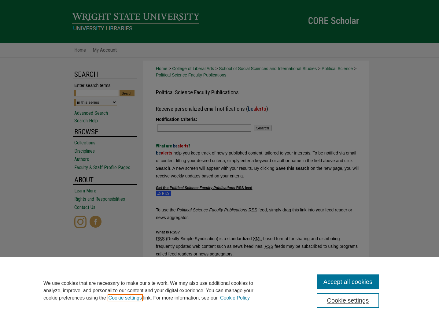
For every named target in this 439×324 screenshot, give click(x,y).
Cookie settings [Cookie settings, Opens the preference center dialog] (348, 300)
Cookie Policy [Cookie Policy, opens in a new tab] (235, 297)
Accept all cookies (347, 281)
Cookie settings (125, 297)
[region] (219, 290)
